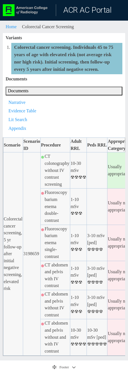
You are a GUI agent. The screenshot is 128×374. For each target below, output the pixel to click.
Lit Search (17, 119)
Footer (61, 367)
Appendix (17, 128)
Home (11, 26)
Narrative (16, 102)
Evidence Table (22, 110)
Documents (18, 90)
